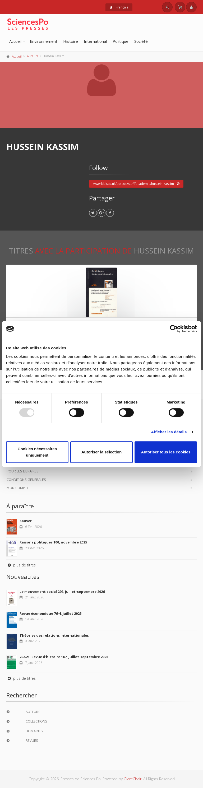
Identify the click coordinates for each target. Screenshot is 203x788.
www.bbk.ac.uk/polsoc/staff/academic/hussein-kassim (136, 183)
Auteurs (32, 56)
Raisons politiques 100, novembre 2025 (53, 542)
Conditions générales (26, 479)
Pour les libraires (23, 471)
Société (141, 41)
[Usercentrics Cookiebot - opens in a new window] (174, 329)
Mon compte (18, 487)
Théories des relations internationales (54, 635)
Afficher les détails (169, 432)
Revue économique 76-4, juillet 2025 (50, 613)
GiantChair (132, 778)
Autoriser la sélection (101, 452)
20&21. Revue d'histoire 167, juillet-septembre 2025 (64, 656)
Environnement (43, 41)
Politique (120, 41)
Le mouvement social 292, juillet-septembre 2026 (62, 591)
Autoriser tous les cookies (166, 452)
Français (119, 7)
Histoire (70, 41)
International (95, 41)
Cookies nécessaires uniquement (37, 452)
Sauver (26, 520)
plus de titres (21, 564)
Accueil (15, 41)
